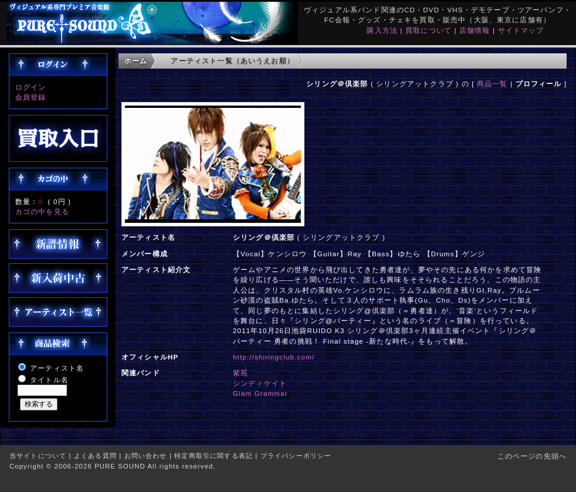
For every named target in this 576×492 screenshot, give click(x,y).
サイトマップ (521, 30)
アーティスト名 (57, 368)
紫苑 (240, 372)
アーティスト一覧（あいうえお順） (232, 61)
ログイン (30, 87)
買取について (428, 30)
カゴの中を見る (42, 211)
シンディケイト (260, 383)
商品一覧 (492, 83)
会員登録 (30, 97)
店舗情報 (474, 30)
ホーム (135, 61)
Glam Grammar (260, 393)
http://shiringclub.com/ (273, 357)
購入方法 (382, 30)
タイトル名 (49, 380)
